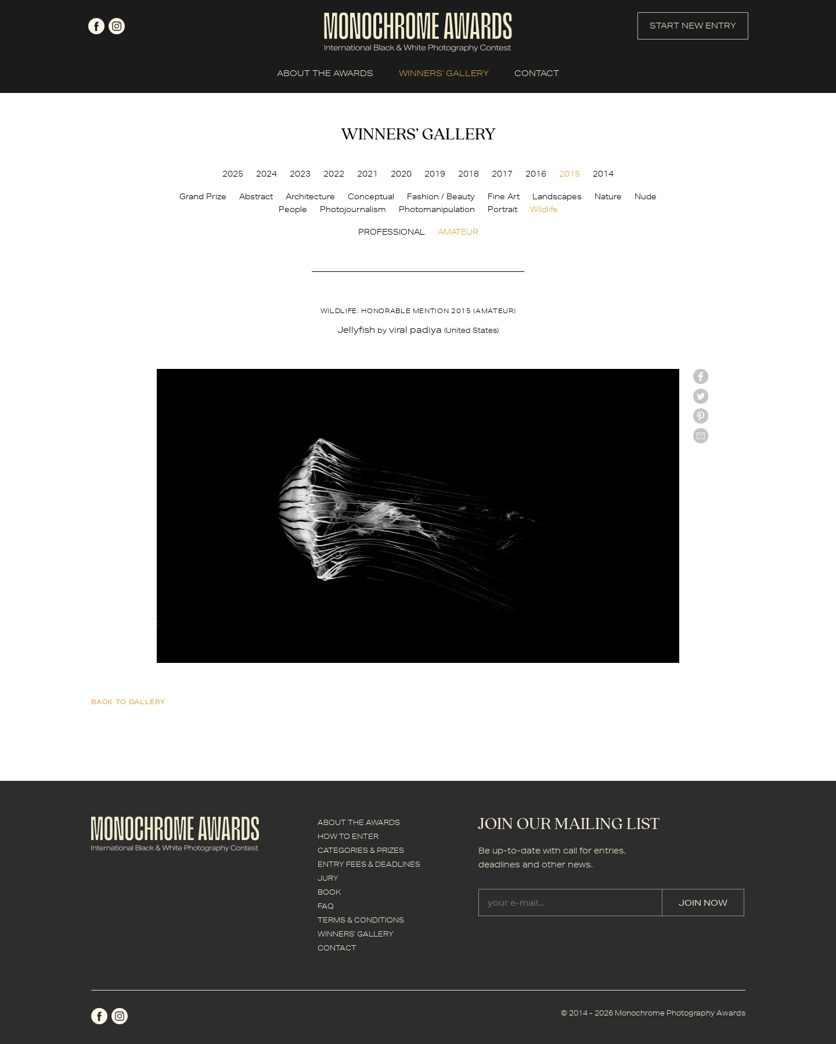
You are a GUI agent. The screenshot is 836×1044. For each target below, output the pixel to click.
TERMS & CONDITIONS (361, 920)
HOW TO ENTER (348, 836)
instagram (117, 26)
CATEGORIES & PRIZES (361, 850)
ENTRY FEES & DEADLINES (369, 864)
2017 (502, 173)
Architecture (310, 196)
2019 (434, 173)
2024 (266, 173)
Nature (608, 196)
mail (700, 435)
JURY (328, 878)
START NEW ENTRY (693, 25)
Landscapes (557, 196)
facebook (96, 26)
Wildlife (544, 209)
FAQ (326, 906)
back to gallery (128, 701)
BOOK (329, 892)
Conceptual (371, 196)
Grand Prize (202, 196)
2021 (367, 173)
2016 (535, 173)
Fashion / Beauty (441, 196)
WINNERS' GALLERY (444, 73)
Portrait (502, 209)
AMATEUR (458, 232)
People (293, 209)
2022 (333, 173)
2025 (232, 173)
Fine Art (504, 196)
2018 (468, 173)
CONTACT (536, 73)
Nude (646, 196)
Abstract (256, 196)
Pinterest (700, 416)
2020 (401, 173)
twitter (700, 396)
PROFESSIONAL (391, 232)
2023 (300, 173)
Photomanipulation (437, 209)
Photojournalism (353, 209)
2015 (569, 173)
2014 (603, 173)
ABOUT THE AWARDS (325, 73)
